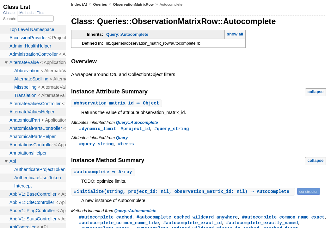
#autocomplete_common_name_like (119, 224)
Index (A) (79, 4)
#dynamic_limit (97, 129)
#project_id (135, 129)
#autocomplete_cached (105, 218)
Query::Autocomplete (127, 34)
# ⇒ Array (104, 173)
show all (235, 34)
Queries (100, 4)
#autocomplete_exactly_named (262, 224)
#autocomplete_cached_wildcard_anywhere (187, 218)
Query (122, 138)
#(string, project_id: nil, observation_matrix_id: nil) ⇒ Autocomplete (184, 193)
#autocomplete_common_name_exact (283, 218)
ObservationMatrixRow (133, 4)
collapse (315, 91)
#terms (126, 145)
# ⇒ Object (117, 103)
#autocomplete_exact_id (192, 224)
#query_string (171, 129)
